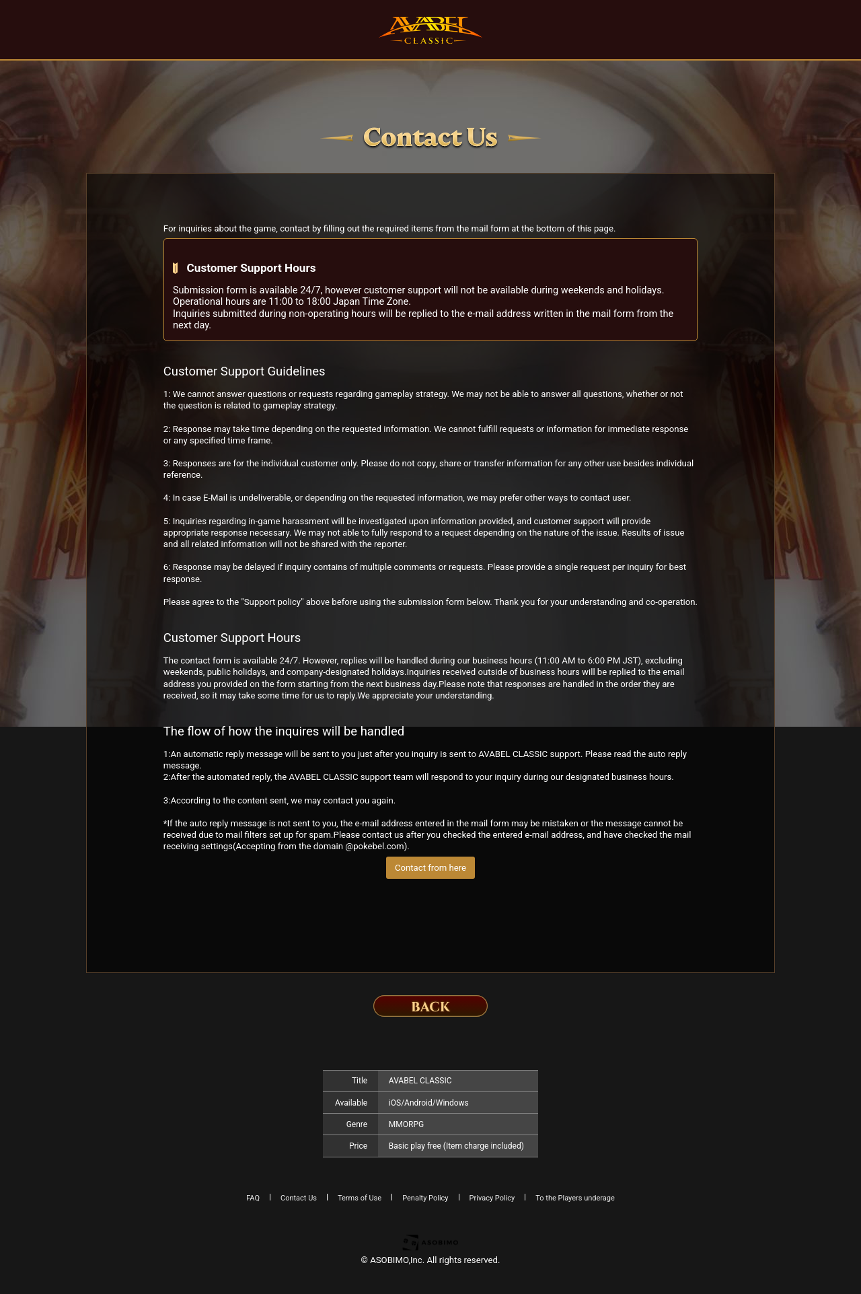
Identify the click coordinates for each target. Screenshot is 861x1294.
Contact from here (430, 868)
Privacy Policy (492, 1198)
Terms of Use (359, 1198)
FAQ (253, 1198)
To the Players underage (575, 1198)
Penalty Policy (425, 1198)
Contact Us (298, 1198)
